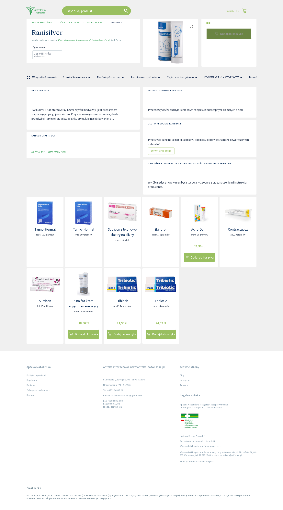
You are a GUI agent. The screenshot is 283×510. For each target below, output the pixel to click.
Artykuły (184, 385)
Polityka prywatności (37, 375)
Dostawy (31, 385)
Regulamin (32, 380)
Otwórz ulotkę (161, 151)
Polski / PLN (232, 10)
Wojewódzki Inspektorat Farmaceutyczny (200, 445)
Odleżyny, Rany (95, 22)
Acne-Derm (199, 229)
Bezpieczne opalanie (146, 77)
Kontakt (31, 394)
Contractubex (238, 229)
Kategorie (184, 380)
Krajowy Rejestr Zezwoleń (192, 436)
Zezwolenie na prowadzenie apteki (197, 441)
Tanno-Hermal (45, 229)
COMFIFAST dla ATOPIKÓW (224, 77)
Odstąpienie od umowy (38, 390)
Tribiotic (122, 301)
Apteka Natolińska (41, 22)
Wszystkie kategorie (42, 77)
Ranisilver (116, 22)
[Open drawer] (252, 10)
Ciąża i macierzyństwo (182, 77)
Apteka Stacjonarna (77, 77)
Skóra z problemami (69, 22)
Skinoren (160, 229)
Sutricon (45, 301)
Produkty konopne (111, 77)
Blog (182, 375)
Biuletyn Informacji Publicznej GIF (197, 461)
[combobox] (116, 10)
